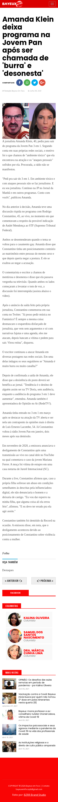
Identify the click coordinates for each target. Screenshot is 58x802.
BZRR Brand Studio (35, 795)
